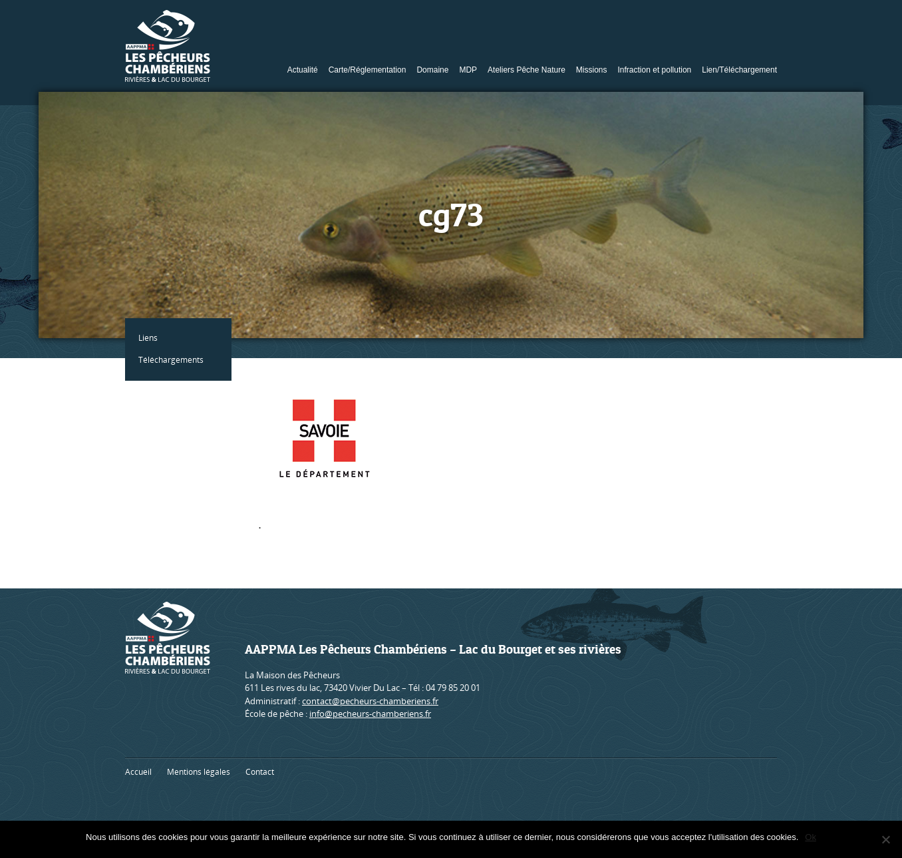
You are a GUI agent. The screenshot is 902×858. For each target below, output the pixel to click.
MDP (468, 70)
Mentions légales (198, 771)
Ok (810, 837)
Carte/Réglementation (367, 70)
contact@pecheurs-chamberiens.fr (370, 701)
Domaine (432, 70)
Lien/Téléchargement (739, 70)
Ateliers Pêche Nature (526, 70)
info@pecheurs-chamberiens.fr (370, 714)
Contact (259, 771)
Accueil (138, 771)
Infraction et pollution (655, 70)
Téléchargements (171, 359)
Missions (591, 70)
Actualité (302, 70)
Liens (148, 337)
